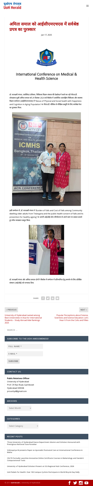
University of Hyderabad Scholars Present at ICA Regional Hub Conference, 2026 (40, 466)
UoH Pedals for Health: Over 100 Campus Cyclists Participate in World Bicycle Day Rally (43, 472)
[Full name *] (25, 346)
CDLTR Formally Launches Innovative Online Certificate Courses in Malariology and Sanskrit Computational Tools (45, 459)
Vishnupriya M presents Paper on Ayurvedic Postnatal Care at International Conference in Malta (45, 451)
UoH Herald (15, 483)
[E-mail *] (25, 353)
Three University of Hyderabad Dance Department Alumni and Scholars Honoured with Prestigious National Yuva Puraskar (43, 443)
